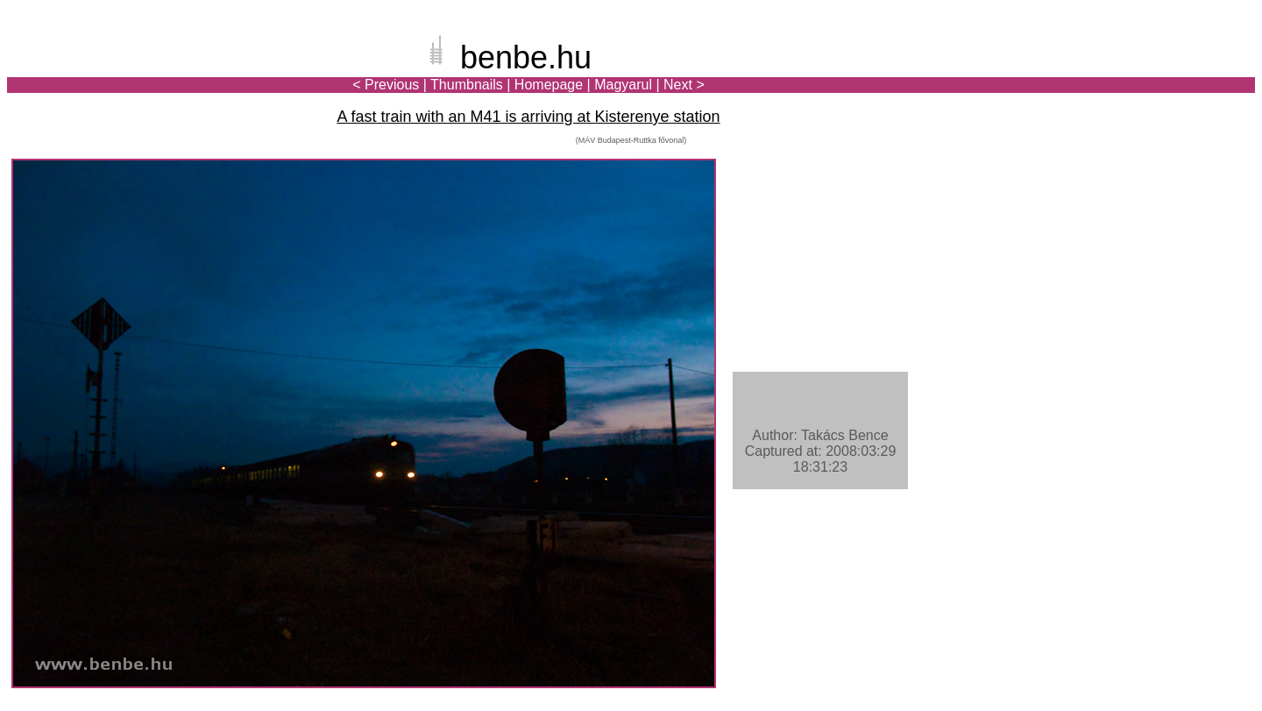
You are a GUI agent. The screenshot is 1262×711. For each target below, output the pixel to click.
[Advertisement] (1152, 73)
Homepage (548, 84)
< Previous (385, 84)
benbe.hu (526, 57)
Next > (684, 84)
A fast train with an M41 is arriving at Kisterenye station (528, 116)
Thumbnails (466, 84)
